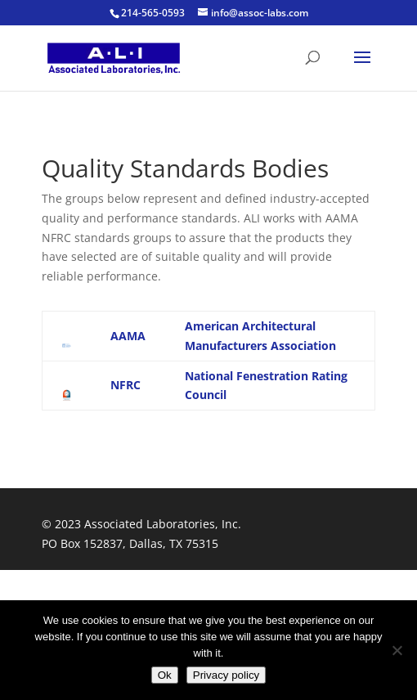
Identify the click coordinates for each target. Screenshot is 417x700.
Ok (165, 675)
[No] (396, 650)
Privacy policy (226, 675)
